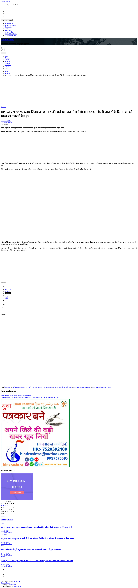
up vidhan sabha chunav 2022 (82, 387)
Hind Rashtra (9, 23)
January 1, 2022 (6, 121)
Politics (7, 59)
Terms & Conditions (11, 34)
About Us (8, 28)
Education (8, 65)
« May (3, 516)
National (7, 58)
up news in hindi (58, 387)
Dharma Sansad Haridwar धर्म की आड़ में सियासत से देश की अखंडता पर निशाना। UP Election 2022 (29, 397)
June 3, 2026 (5, 542)
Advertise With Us (10, 35)
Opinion (7, 61)
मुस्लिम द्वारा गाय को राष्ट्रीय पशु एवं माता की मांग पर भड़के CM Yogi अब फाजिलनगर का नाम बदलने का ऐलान (37, 561)
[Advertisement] (58, 91)
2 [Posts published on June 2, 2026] (3, 505)
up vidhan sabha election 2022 (101, 387)
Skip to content (5, 1)
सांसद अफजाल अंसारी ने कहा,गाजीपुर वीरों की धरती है (16, 395)
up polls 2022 (68, 387)
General (7, 66)
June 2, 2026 (5, 553)
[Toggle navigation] (1, 47)
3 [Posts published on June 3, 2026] (5, 505)
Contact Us (8, 27)
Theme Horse (12, 584)
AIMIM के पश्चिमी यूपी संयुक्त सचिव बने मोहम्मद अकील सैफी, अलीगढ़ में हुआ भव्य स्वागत (31, 550)
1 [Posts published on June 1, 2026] (1, 505)
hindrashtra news (17, 387)
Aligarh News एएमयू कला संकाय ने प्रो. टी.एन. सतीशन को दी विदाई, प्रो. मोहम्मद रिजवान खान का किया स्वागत (37, 538)
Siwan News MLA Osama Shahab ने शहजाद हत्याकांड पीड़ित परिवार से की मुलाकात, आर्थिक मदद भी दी (36, 527)
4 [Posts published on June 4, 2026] (7, 505)
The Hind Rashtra (6, 122)
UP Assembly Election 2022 (32, 387)
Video (6, 68)
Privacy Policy (9, 32)
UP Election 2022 (46, 387)
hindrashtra (7, 387)
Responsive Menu (7, 20)
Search (3, 49)
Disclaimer (8, 30)
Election (7, 63)
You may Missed (7, 520)
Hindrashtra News (10, 25)
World (6, 56)
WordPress (17, 586)
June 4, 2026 (5, 531)
